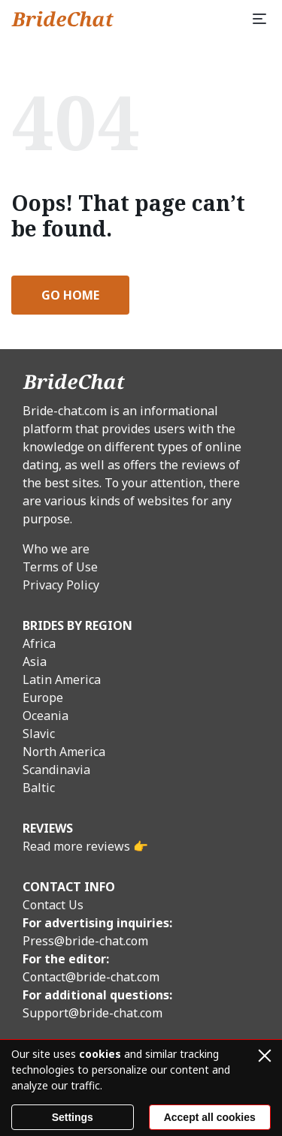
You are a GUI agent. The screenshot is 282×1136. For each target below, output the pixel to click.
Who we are (56, 549)
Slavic (39, 733)
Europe (43, 697)
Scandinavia (56, 769)
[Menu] (259, 18)
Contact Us (53, 904)
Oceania (45, 715)
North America (64, 751)
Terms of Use (60, 567)
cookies (100, 1054)
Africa (39, 643)
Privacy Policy (61, 585)
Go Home (70, 295)
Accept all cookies (210, 1117)
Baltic (39, 787)
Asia (35, 661)
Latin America (62, 679)
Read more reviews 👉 (85, 846)
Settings (72, 1117)
